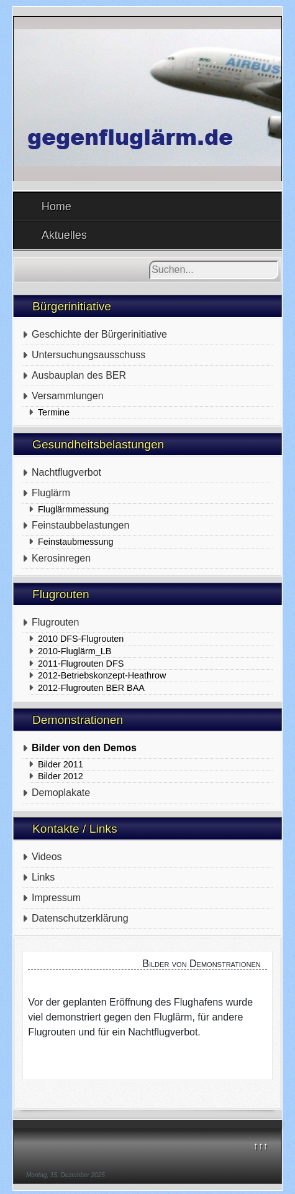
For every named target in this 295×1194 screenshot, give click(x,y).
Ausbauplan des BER (79, 375)
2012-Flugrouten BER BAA (91, 688)
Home (56, 206)
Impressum (56, 897)
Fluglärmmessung (73, 509)
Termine (54, 412)
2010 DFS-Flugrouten (81, 639)
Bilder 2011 (60, 764)
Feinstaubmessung (76, 542)
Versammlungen (68, 396)
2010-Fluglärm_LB (74, 651)
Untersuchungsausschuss (88, 354)
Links (43, 877)
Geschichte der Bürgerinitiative (99, 334)
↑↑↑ (260, 1146)
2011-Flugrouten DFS (81, 664)
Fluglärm (51, 493)
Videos (47, 856)
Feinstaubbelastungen (80, 525)
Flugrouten (55, 622)
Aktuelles (64, 235)
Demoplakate (61, 792)
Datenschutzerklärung (80, 918)
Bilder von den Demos (84, 748)
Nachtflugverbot (66, 472)
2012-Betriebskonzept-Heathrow (102, 675)
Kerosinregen (61, 558)
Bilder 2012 (60, 776)
